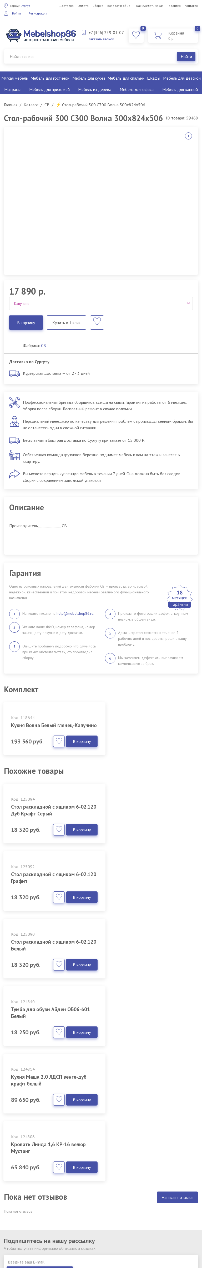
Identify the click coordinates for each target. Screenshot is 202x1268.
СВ (43, 345)
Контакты (191, 6)
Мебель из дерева (94, 89)
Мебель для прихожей (49, 89)
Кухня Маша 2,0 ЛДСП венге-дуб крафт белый (46, 952)
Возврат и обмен (119, 6)
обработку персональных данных (29, 1253)
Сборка (98, 6)
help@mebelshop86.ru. (75, 613)
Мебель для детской (182, 78)
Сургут (20, 6)
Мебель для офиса (137, 89)
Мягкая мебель (14, 78)
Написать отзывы (177, 1001)
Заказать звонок (101, 39)
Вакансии (82, 1208)
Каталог (81, 1185)
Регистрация (38, 13)
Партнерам (84, 1216)
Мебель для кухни (88, 78)
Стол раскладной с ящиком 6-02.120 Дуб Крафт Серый (47, 817)
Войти (16, 13)
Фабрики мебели (89, 1192)
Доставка (66, 6)
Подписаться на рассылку (168, 1066)
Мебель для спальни (126, 78)
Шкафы (153, 78)
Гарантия (174, 6)
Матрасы (12, 89)
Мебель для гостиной (50, 78)
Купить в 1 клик (66, 322)
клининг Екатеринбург (117, 1241)
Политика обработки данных (101, 1200)
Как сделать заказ (150, 6)
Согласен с (48, 1073)
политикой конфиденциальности (60, 1073)
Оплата (83, 6)
